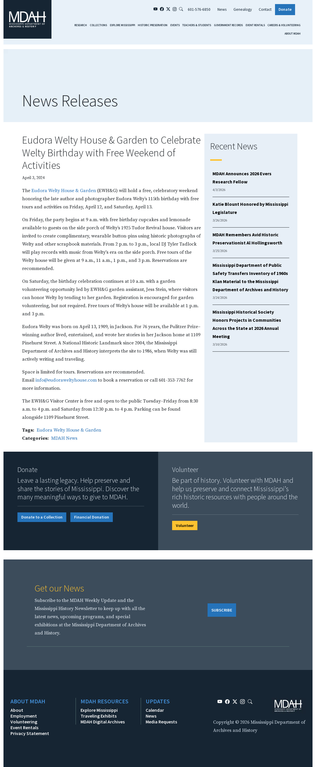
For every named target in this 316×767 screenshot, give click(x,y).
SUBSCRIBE (221, 610)
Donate (285, 9)
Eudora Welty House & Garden (63, 191)
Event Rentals (255, 25)
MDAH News (64, 438)
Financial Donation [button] (91, 517)
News (221, 9)
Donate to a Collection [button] (42, 517)
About (16, 710)
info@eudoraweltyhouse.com (66, 380)
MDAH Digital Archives (103, 722)
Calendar (155, 710)
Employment (23, 716)
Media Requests (161, 722)
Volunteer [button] (185, 525)
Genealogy (242, 9)
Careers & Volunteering (284, 25)
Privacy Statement (29, 733)
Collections (98, 25)
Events (175, 25)
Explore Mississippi (122, 25)
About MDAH (293, 33)
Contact (265, 9)
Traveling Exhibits (99, 716)
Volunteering (23, 722)
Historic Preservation (152, 25)
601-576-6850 (199, 9)
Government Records (228, 25)
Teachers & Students (196, 25)
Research (80, 25)
